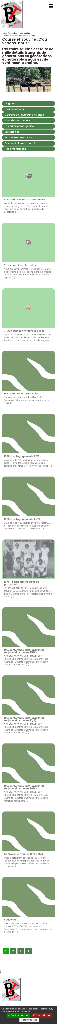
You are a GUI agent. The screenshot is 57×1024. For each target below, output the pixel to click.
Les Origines (12, 132)
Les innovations (14, 109)
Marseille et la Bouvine (18, 137)
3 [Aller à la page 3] (20, 951)
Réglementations (15, 149)
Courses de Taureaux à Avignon (24, 114)
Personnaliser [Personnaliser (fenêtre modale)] (29, 1020)
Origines (10, 103)
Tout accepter (18, 1015)
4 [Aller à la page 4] (28, 951)
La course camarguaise (19, 126)
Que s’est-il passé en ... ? (20, 143)
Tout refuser (41, 1015)
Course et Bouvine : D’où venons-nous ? (19, 35)
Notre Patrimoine (10, 33)
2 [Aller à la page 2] (13, 951)
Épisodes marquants (17, 120)
